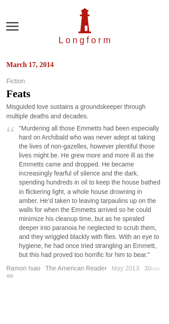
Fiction (15, 81)
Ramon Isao (23, 268)
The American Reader (75, 268)
